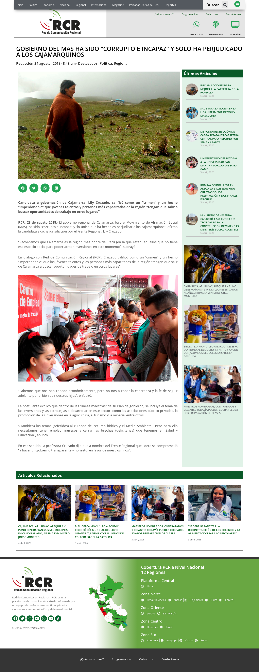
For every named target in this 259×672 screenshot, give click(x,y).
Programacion (190, 14)
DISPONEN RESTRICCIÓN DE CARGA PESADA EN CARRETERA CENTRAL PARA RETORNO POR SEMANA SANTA (219, 137)
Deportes (170, 5)
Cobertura (212, 14)
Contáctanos (233, 14)
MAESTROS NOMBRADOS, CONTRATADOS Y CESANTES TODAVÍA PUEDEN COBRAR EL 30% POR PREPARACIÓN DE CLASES (211, 410)
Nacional (65, 5)
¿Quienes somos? (163, 14)
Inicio (20, 5)
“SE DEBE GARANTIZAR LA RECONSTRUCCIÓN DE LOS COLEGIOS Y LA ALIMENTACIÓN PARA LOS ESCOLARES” (214, 529)
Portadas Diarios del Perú (144, 5)
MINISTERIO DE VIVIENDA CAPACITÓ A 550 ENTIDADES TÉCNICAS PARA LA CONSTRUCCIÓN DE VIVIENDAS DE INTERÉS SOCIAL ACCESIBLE (219, 222)
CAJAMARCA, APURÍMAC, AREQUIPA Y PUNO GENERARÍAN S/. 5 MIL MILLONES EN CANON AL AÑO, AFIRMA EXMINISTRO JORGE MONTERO (211, 291)
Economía (48, 5)
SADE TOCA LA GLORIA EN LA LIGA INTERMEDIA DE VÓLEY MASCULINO (218, 112)
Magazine (118, 5)
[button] (225, 4)
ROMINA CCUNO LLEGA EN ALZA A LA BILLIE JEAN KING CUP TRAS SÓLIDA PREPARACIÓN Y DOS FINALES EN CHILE (219, 192)
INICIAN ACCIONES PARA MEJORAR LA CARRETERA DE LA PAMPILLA (219, 89)
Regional (80, 5)
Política (33, 5)
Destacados (88, 63)
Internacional (99, 5)
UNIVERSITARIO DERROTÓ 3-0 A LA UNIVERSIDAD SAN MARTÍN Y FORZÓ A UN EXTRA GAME (218, 163)
